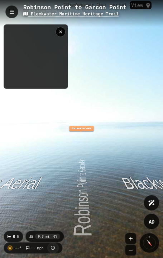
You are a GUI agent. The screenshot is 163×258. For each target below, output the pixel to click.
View (140, 5)
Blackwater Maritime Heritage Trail (71, 13)
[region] (36, 57)
